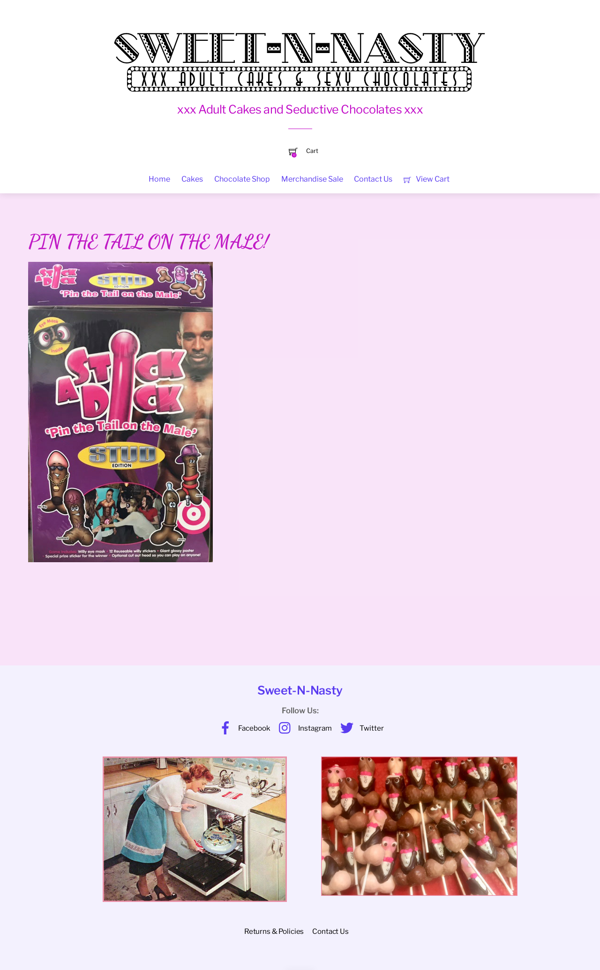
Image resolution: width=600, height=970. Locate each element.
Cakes (192, 179)
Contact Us (373, 179)
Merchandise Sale (312, 179)
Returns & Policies (274, 931)
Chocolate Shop (242, 179)
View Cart (426, 179)
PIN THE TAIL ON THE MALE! (148, 241)
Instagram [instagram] (303, 728)
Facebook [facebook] (242, 728)
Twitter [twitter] (360, 728)
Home (159, 179)
